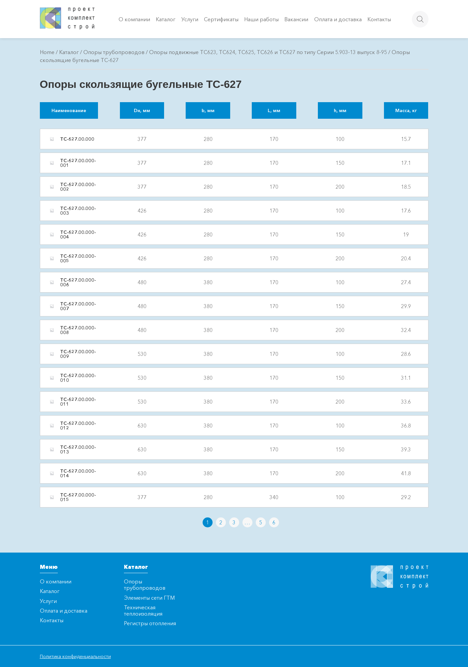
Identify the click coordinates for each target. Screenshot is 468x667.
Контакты (379, 19)
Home (47, 52)
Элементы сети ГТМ (149, 597)
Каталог (165, 19)
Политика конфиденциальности (75, 656)
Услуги (189, 19)
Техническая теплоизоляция (143, 610)
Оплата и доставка (338, 19)
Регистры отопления (150, 623)
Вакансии (296, 19)
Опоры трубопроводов (113, 52)
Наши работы (261, 19)
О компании (134, 19)
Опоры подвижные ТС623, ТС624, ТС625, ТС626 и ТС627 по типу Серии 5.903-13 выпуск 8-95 (268, 52)
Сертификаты (221, 19)
